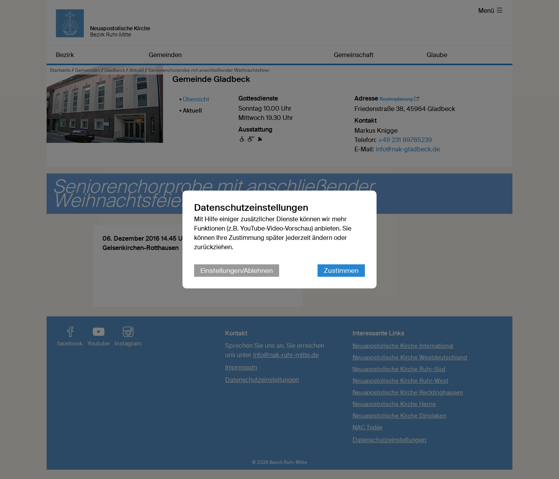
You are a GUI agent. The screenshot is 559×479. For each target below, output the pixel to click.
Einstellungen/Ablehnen (236, 270)
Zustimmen (341, 270)
